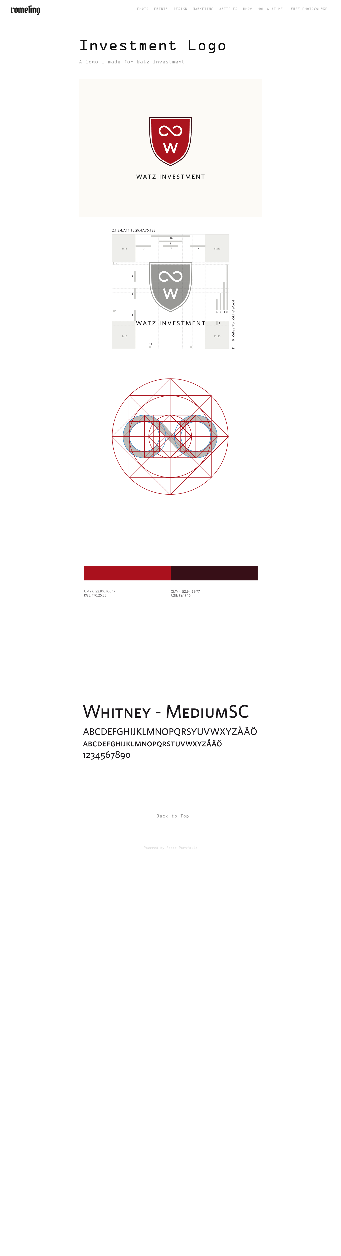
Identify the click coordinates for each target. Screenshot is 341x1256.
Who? (247, 9)
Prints (161, 9)
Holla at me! (271, 9)
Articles (228, 9)
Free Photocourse (309, 9)
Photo (142, 9)
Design (180, 9)
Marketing (203, 9)
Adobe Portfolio (181, 848)
